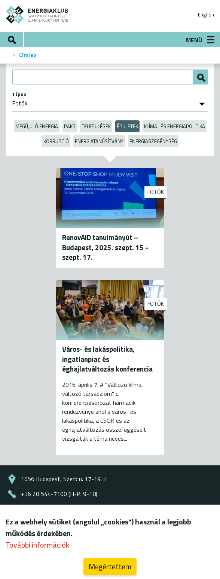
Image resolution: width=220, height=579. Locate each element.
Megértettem (110, 569)
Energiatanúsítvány (99, 141)
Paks (70, 126)
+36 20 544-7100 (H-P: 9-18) (59, 493)
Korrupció (56, 141)
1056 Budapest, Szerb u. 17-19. (64, 478)
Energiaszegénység (153, 141)
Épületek (127, 126)
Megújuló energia (36, 126)
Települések (96, 126)
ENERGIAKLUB (37, 15)
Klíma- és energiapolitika (174, 126)
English (206, 14)
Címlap (27, 55)
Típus (19, 94)
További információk (37, 547)
